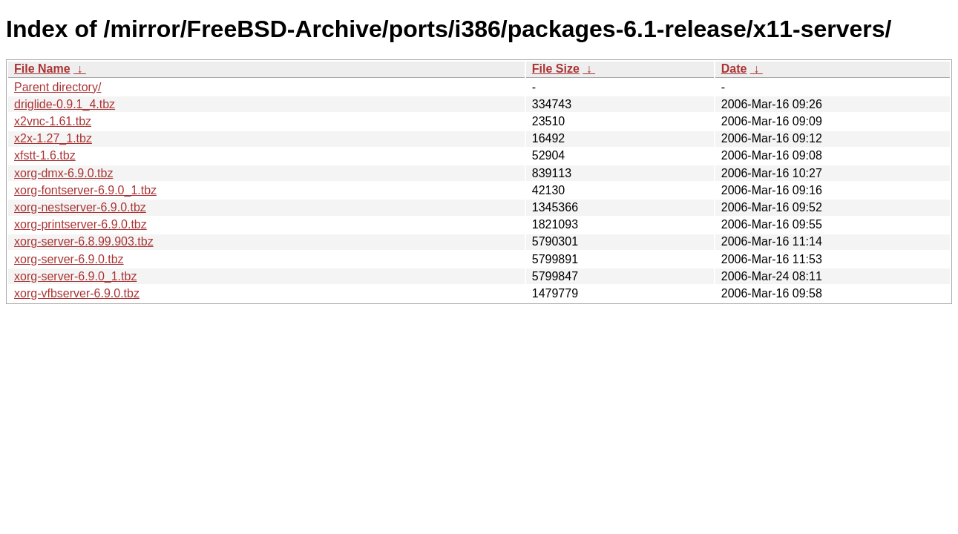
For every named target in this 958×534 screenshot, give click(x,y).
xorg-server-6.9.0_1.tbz (75, 276)
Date (734, 68)
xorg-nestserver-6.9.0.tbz (80, 207)
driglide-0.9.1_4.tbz (64, 104)
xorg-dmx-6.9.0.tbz (63, 173)
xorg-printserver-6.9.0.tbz (80, 224)
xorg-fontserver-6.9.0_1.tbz (85, 190)
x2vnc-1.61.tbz (52, 121)
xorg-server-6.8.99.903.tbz (84, 241)
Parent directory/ (57, 87)
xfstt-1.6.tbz (45, 155)
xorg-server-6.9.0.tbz (69, 259)
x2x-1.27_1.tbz (53, 138)
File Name (42, 68)
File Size (556, 68)
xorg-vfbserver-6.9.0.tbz (77, 293)
